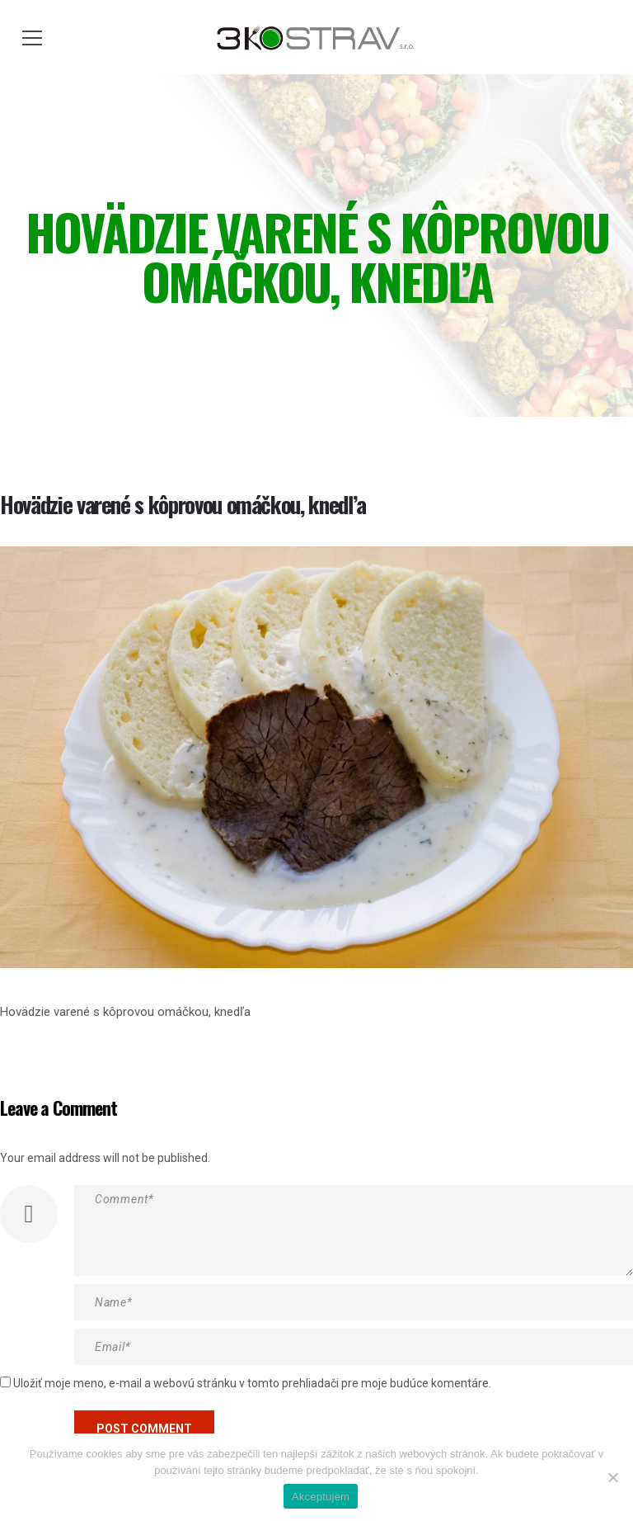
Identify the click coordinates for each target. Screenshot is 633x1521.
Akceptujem (320, 1496)
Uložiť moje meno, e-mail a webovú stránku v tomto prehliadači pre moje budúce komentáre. (252, 1383)
